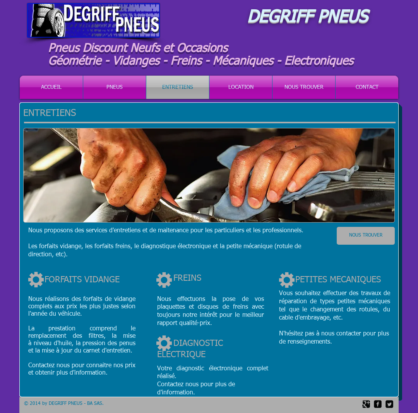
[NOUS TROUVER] (366, 236)
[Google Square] (366, 404)
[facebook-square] (378, 404)
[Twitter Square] (389, 404)
